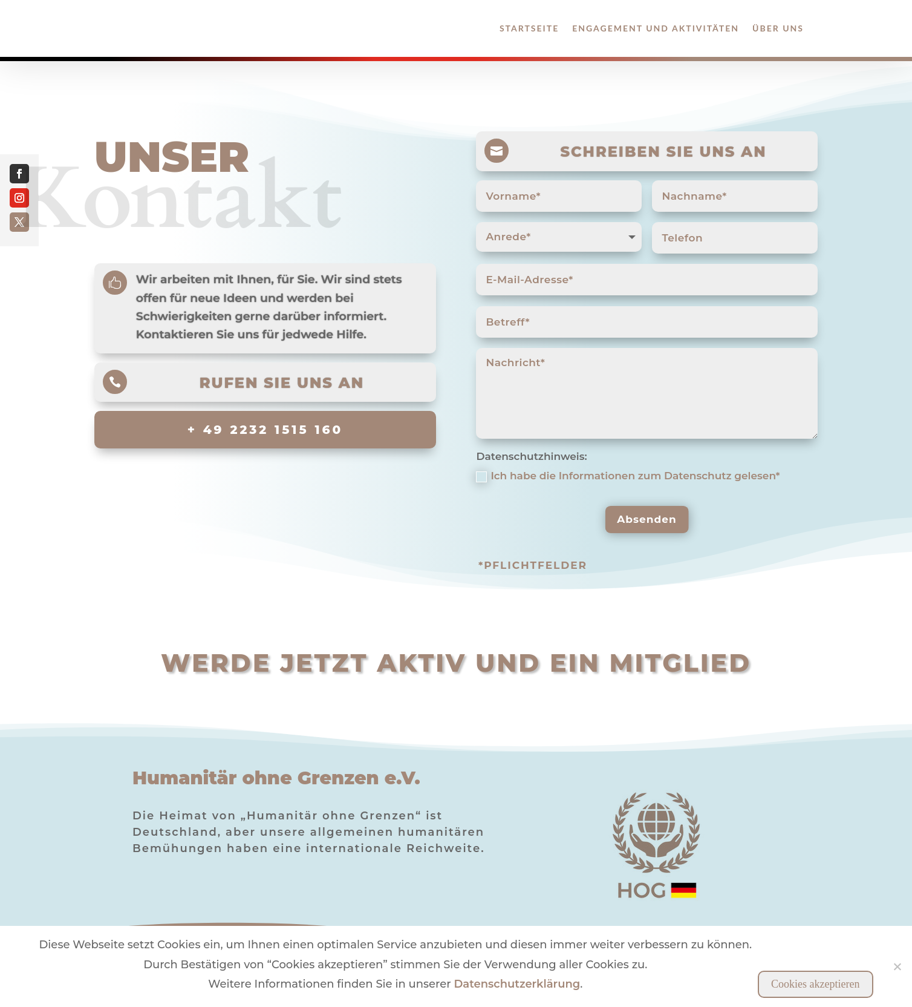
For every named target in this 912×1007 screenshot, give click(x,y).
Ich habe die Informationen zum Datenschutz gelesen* (628, 476)
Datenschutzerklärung (517, 984)
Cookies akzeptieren (815, 984)
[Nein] (897, 966)
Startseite (529, 28)
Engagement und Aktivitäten (655, 28)
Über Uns (778, 28)
